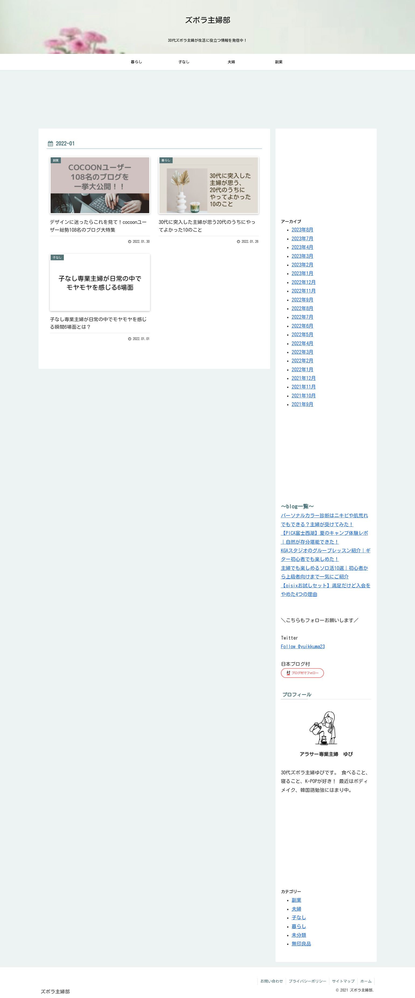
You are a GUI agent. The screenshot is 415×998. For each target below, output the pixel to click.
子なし (299, 917)
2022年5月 (302, 334)
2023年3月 (302, 256)
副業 (296, 899)
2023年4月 (302, 247)
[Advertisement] (326, 171)
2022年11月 (304, 290)
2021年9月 (302, 404)
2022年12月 (304, 282)
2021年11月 (304, 386)
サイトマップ (343, 981)
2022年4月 (302, 343)
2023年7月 (302, 238)
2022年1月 (302, 369)
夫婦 (296, 908)
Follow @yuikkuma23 (303, 646)
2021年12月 (304, 378)
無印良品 (301, 943)
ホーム (366, 981)
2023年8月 (302, 229)
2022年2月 (302, 360)
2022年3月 (302, 351)
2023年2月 (302, 264)
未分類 (299, 934)
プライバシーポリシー (307, 981)
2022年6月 (302, 325)
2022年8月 (302, 308)
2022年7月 (302, 316)
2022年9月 (302, 299)
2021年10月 (304, 395)
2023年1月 (302, 273)
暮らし (299, 926)
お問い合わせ (271, 981)
